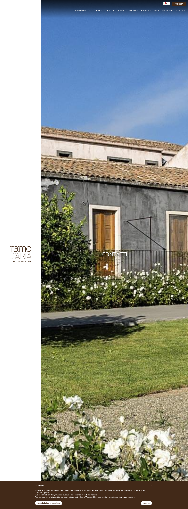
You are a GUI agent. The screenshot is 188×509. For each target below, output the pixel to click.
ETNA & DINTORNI (149, 11)
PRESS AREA (168, 11)
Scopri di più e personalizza (49, 503)
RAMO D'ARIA (81, 11)
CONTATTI (181, 11)
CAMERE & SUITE (100, 11)
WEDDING (133, 11)
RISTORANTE (119, 11)
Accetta (146, 503)
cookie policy (43, 493)
